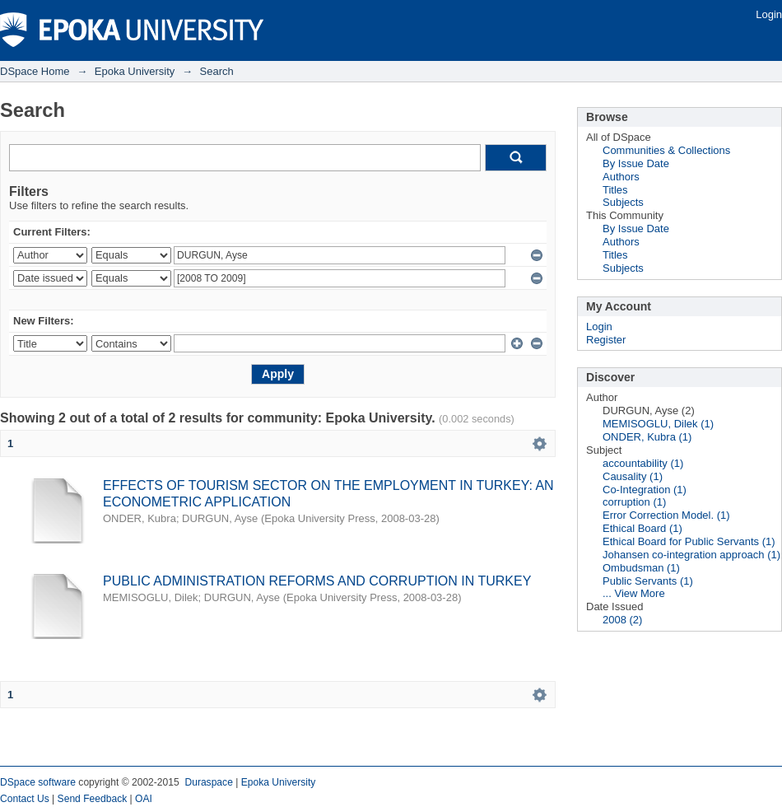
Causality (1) (633, 476)
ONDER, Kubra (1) (647, 437)
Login (769, 14)
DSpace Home (35, 71)
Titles (615, 190)
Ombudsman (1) (641, 568)
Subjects (623, 202)
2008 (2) (622, 619)
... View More (634, 593)
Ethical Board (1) (642, 528)
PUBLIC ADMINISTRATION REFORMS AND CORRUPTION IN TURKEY (317, 581)
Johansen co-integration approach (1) (691, 554)
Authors (621, 176)
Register (606, 340)
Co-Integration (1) (645, 489)
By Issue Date (636, 163)
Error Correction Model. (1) (666, 515)
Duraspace (208, 782)
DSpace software (38, 782)
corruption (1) (634, 502)
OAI (143, 799)
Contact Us (24, 799)
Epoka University (135, 71)
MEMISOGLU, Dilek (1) (658, 423)
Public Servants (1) (648, 581)
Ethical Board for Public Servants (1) (689, 541)
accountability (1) (643, 463)
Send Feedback (93, 799)
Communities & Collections (666, 150)
